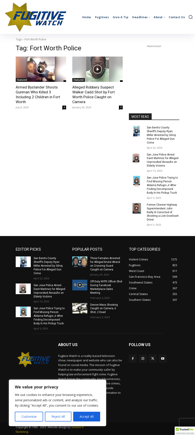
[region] (57, 403)
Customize (29, 416)
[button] (190, 17)
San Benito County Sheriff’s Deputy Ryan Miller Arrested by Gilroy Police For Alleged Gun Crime (161, 135)
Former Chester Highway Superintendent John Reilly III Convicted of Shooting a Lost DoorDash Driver (163, 212)
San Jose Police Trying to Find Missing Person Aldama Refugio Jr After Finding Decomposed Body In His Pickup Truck (162, 185)
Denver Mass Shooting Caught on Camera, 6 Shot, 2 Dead (104, 308)
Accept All (87, 416)
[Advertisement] (154, 71)
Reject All (58, 416)
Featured (22, 79)
